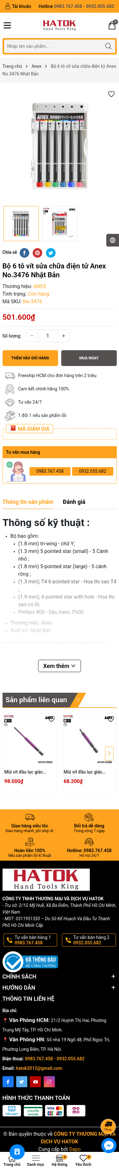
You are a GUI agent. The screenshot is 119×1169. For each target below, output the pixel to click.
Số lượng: (12, 335)
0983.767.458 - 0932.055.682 (55, 1058)
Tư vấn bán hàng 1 (35, 940)
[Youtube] (35, 1081)
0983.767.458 (49, 471)
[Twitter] (21, 1081)
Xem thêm (59, 666)
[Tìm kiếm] (109, 46)
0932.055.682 (92, 471)
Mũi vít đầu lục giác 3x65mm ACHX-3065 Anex (85, 772)
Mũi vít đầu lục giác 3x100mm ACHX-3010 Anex (26, 772)
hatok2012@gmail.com (39, 1068)
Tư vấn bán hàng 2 (94, 940)
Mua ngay (89, 358)
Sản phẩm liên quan (36, 700)
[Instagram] (49, 1081)
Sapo (75, 1149)
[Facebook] (8, 1081)
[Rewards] (17, 1151)
